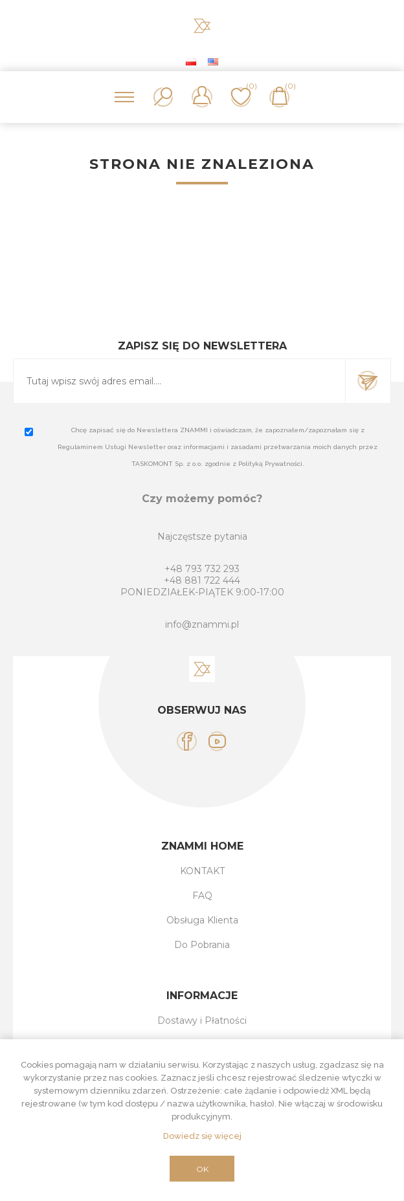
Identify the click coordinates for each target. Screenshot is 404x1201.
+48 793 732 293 (202, 569)
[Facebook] (186, 741)
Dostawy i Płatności (202, 1020)
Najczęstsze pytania (202, 536)
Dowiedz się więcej (202, 1136)
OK (202, 1169)
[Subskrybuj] (179, 381)
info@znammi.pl (202, 624)
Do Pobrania (202, 945)
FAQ (202, 895)
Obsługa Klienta (202, 920)
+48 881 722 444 (202, 580)
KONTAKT (202, 871)
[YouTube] (217, 741)
